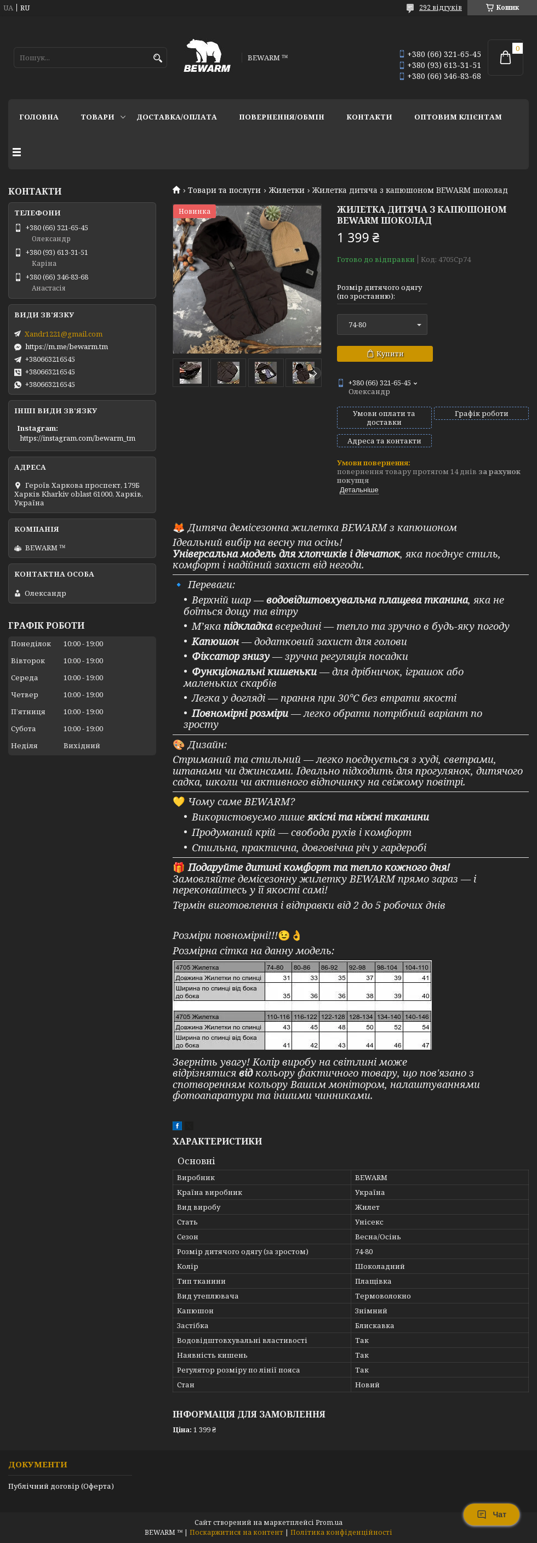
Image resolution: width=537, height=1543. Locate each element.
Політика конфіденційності (341, 1532)
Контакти (369, 117)
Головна (39, 117)
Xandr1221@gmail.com (63, 333)
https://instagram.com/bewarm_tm (77, 438)
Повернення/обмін (281, 117)
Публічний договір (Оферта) (61, 1486)
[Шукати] (157, 58)
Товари (98, 117)
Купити (390, 353)
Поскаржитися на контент (236, 1532)
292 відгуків (440, 7)
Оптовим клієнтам (458, 117)
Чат (491, 1514)
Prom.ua (329, 1522)
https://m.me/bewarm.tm (66, 346)
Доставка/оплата (176, 117)
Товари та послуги (224, 190)
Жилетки (287, 190)
